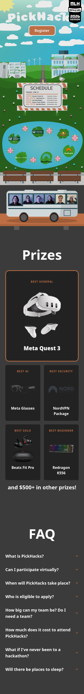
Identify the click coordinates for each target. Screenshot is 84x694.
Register (42, 30)
